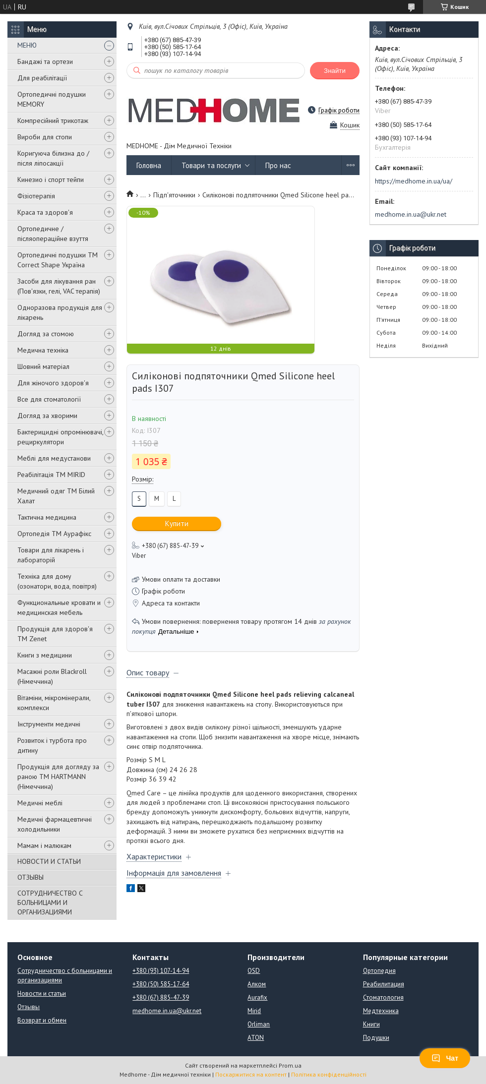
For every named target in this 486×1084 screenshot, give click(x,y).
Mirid (254, 1011)
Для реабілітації (42, 77)
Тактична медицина (46, 517)
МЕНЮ (27, 45)
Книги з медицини (44, 655)
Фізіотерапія (36, 195)
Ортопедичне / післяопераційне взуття (52, 233)
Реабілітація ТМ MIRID (51, 474)
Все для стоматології (49, 399)
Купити (176, 523)
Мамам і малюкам (44, 845)
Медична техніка (42, 350)
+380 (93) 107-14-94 (160, 970)
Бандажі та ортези (45, 61)
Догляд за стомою (45, 333)
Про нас (278, 165)
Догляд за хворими (47, 415)
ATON (255, 1037)
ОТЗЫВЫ (30, 877)
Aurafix (257, 997)
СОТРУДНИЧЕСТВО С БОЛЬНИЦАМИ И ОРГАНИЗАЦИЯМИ (50, 902)
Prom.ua (290, 1065)
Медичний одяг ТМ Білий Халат (56, 495)
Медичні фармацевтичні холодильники (54, 824)
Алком (256, 984)
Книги (371, 1024)
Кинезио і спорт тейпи (50, 179)
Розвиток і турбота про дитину (52, 745)
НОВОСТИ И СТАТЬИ (49, 861)
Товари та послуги (211, 165)
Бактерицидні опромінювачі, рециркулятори (60, 436)
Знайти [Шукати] (335, 70)
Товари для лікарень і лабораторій (50, 554)
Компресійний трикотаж (52, 120)
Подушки (376, 1037)
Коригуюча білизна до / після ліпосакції (53, 158)
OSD (253, 970)
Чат (444, 1058)
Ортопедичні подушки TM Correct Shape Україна (57, 259)
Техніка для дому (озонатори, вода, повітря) (57, 581)
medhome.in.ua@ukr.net (410, 214)
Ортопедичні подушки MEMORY (51, 99)
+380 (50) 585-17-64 (160, 984)
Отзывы (28, 1007)
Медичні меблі (39, 802)
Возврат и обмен (41, 1020)
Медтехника (381, 1011)
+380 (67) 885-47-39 (160, 997)
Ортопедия (379, 970)
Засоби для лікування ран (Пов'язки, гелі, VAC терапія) (58, 286)
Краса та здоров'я (45, 212)
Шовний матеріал (43, 366)
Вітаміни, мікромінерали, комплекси (53, 702)
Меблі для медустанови (54, 458)
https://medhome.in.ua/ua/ (413, 181)
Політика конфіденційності (328, 1074)
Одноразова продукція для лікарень (59, 312)
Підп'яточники (174, 194)
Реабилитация (383, 984)
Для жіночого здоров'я (53, 382)
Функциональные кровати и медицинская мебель (59, 607)
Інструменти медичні (48, 724)
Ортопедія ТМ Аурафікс (54, 533)
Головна (148, 165)
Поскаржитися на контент (251, 1074)
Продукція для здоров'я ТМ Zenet (55, 633)
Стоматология (383, 997)
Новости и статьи (41, 993)
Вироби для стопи (44, 136)
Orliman (258, 1024)
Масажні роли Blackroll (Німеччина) (52, 676)
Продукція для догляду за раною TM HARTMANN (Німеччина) (58, 776)
